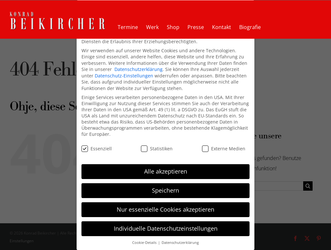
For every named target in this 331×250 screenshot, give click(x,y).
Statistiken (157, 148)
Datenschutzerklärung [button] (180, 242)
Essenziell (96, 148)
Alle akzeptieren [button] (165, 171)
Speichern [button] (165, 190)
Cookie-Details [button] (144, 242)
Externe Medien (223, 148)
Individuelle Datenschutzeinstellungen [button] (166, 228)
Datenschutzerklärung (138, 69)
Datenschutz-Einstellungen (124, 75)
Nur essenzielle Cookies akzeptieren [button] (165, 209)
